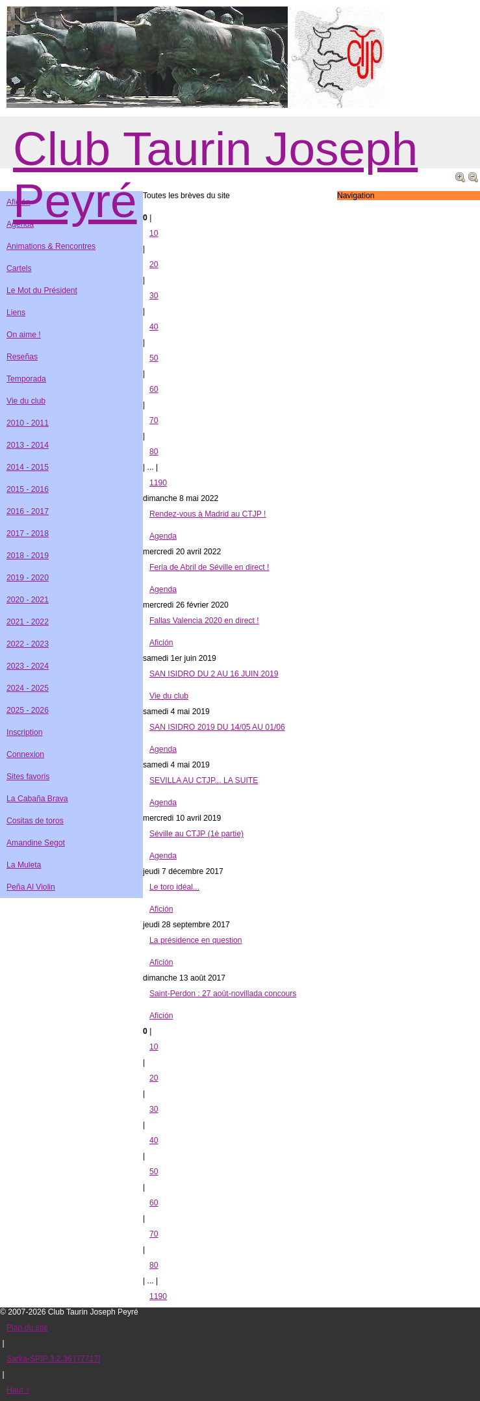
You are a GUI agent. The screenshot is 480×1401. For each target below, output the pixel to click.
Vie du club (168, 695)
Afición (161, 642)
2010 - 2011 (27, 423)
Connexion (25, 754)
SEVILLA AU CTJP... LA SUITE (203, 780)
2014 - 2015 (27, 467)
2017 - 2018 (27, 533)
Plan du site (27, 1327)
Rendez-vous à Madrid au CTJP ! (207, 514)
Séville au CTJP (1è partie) (196, 833)
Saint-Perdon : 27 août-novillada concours (222, 993)
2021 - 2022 (27, 621)
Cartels (19, 268)
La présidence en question (195, 940)
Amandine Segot (35, 842)
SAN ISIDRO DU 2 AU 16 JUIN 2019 (214, 673)
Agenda (163, 536)
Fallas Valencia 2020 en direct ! (204, 620)
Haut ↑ (17, 1390)
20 (153, 264)
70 (153, 420)
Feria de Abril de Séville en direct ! (209, 567)
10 (153, 233)
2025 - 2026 (27, 710)
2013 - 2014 (27, 445)
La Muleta (23, 864)
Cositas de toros (35, 820)
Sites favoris (27, 776)
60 (153, 389)
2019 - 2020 (27, 577)
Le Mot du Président (41, 290)
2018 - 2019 (27, 555)
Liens (15, 312)
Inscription (24, 732)
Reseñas (22, 356)
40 (153, 326)
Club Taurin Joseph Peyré (215, 174)
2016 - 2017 (27, 511)
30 (153, 295)
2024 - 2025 (27, 688)
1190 (158, 482)
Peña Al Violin (30, 887)
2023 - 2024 (27, 666)
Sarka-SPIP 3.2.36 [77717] (53, 1358)
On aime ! (23, 334)
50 (153, 358)
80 (153, 451)
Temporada (26, 378)
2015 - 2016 (27, 489)
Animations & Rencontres (50, 246)
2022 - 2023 (27, 644)
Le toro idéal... (174, 887)
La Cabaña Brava (37, 798)
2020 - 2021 (27, 599)
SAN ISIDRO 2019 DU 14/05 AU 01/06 (217, 727)
